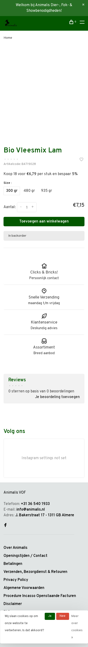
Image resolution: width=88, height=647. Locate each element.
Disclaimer (13, 604)
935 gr (46, 191)
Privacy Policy (16, 580)
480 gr (29, 191)
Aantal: (10, 207)
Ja (49, 616)
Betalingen (13, 564)
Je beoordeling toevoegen (57, 397)
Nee (62, 616)
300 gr (11, 191)
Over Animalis (15, 548)
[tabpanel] (44, 89)
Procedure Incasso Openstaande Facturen (40, 596)
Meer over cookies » (77, 626)
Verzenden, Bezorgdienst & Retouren (35, 572)
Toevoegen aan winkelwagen (44, 221)
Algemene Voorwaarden (24, 588)
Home (8, 38)
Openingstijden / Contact (25, 556)
